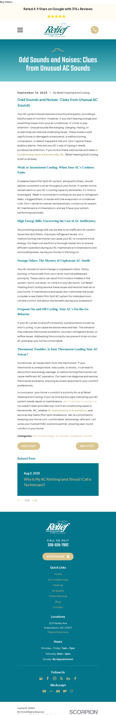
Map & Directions (58, 632)
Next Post (87, 446)
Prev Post (29, 446)
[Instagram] (54, 678)
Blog (58, 601)
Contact (58, 607)
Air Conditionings (43, 435)
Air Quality (58, 590)
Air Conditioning (58, 579)
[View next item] (34, 500)
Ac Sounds (62, 435)
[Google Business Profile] (41, 678)
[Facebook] (47, 678)
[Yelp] (61, 678)
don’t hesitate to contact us (80, 401)
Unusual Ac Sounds (81, 435)
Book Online (58, 556)
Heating (58, 585)
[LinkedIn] (68, 678)
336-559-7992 (58, 545)
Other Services (58, 596)
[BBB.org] (75, 678)
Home (58, 574)
